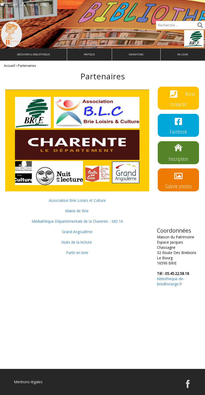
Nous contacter (182, 98)
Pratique (89, 54)
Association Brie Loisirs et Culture (77, 200)
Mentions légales (28, 381)
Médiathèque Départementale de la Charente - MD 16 (77, 221)
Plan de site (33, 4)
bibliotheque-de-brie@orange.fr (170, 281)
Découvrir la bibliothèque (33, 54)
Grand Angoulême (77, 231)
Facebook (178, 125)
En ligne (182, 54)
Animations (136, 54)
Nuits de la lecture (76, 242)
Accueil (8, 4)
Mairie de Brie (77, 210)
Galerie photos (178, 180)
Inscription (178, 152)
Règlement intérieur (178, 207)
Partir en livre (77, 252)
